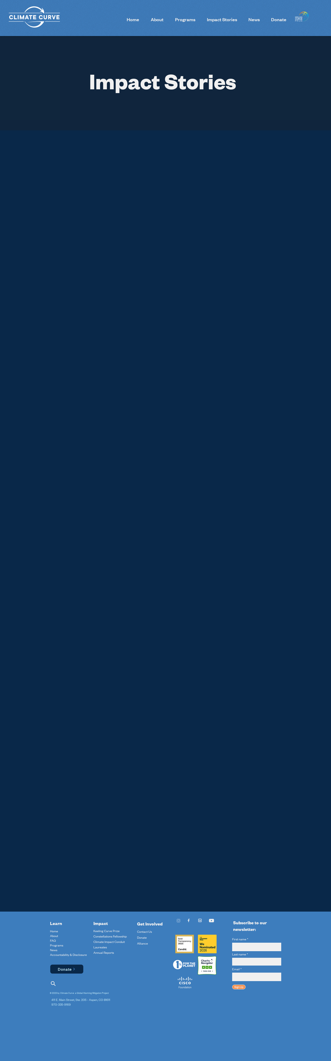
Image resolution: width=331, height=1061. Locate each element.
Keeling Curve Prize (106, 931)
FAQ (53, 940)
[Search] (53, 983)
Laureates (100, 947)
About (54, 936)
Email (236, 969)
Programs (56, 945)
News (53, 950)
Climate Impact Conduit (109, 942)
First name (239, 939)
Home (54, 931)
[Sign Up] (239, 987)
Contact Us (144, 931)
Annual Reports (103, 952)
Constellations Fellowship (110, 936)
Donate (142, 937)
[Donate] (67, 969)
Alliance (142, 943)
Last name (239, 954)
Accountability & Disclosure (61, 955)
